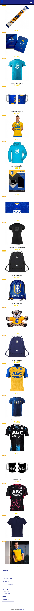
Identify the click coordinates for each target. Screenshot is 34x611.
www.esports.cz (22, 609)
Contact (5, 574)
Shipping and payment (8, 584)
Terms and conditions (8, 578)
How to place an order (8, 585)
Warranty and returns (8, 593)
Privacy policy (6, 576)
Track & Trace (6, 591)
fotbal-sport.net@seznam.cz (8, 601)
